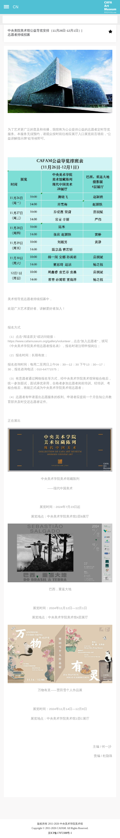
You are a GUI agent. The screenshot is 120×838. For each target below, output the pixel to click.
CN (15, 7)
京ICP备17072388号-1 (60, 833)
